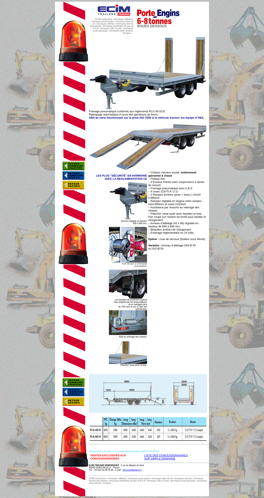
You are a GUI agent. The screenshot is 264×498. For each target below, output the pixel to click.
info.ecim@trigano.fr (132, 470)
